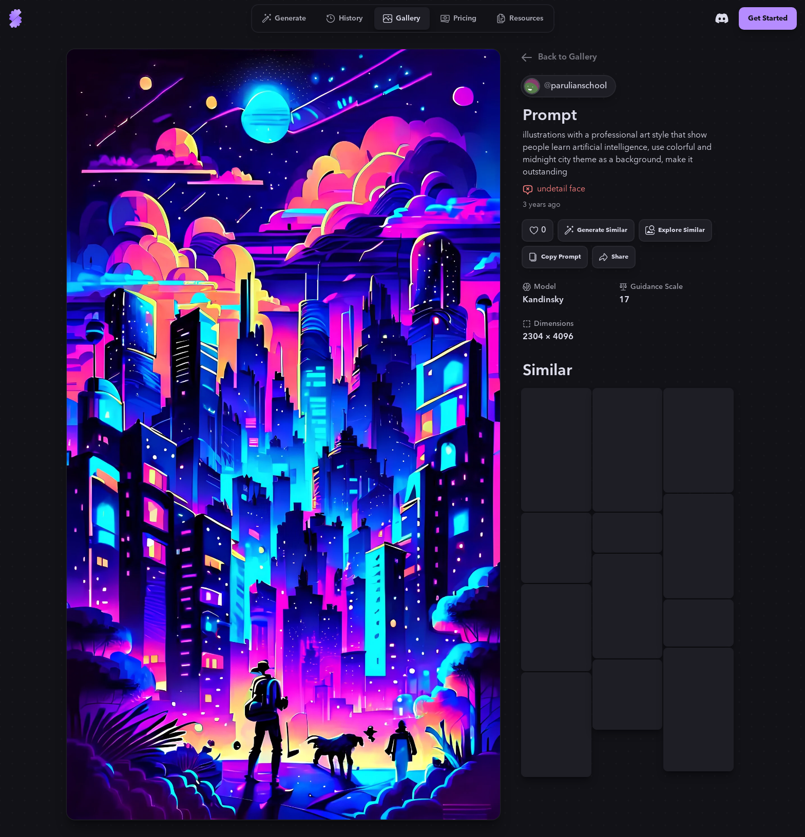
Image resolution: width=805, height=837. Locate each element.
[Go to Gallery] (402, 18)
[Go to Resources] (520, 18)
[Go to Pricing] (459, 18)
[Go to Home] (15, 18)
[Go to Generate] (284, 18)
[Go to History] (344, 18)
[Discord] (722, 18)
